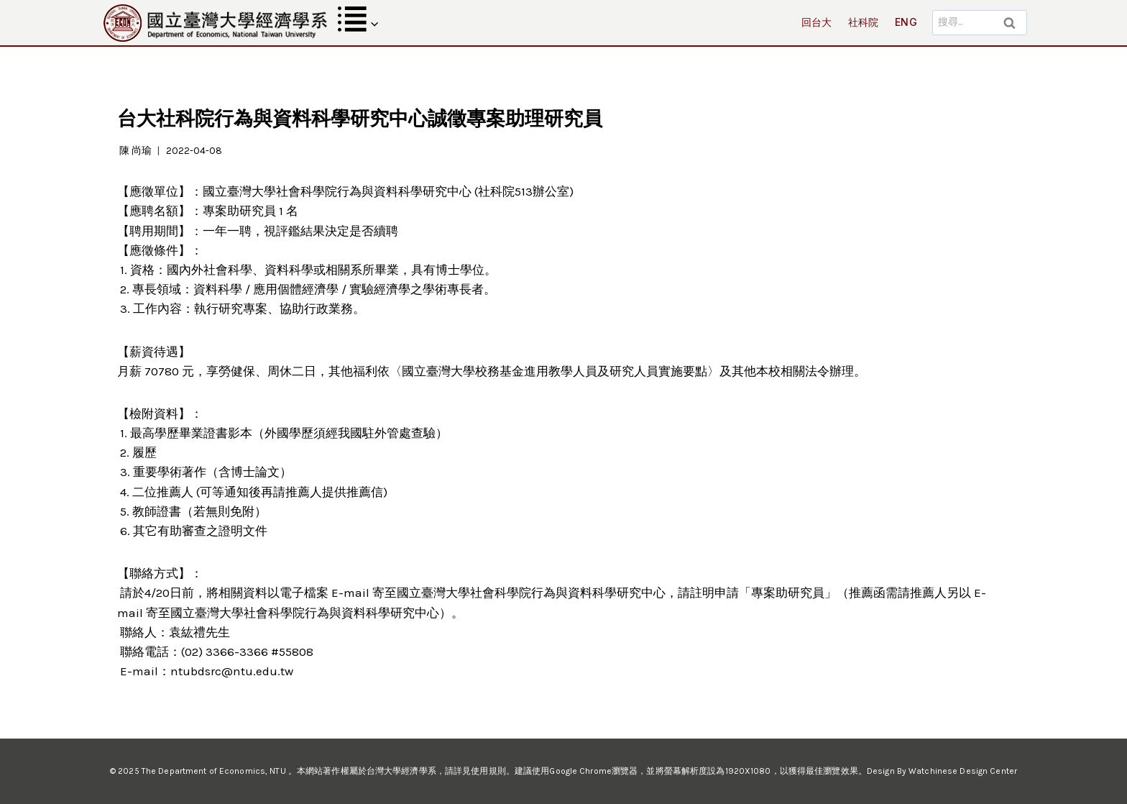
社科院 (863, 22)
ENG (906, 22)
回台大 (816, 22)
